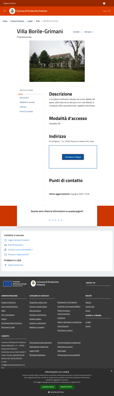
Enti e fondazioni (8, 314)
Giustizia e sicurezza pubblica (69, 306)
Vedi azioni (89, 32)
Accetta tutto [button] (48, 387)
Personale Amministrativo (11, 323)
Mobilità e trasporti (36, 327)
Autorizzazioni (63, 326)
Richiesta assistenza (37, 355)
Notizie (88, 302)
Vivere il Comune (18, 21)
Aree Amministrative (9, 306)
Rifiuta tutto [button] (66, 387)
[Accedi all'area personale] (104, 3)
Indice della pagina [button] (26, 90)
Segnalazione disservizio (38, 346)
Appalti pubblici (35, 319)
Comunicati (90, 306)
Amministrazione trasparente (69, 342)
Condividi (78, 32)
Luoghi (30, 21)
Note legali (62, 350)
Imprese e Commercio (37, 314)
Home (5, 21)
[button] (57, 392)
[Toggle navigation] (4, 10)
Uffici (3, 310)
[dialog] (57, 382)
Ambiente (61, 318)
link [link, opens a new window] (79, 382)
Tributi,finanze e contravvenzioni (64, 312)
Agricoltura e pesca (65, 330)
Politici (4, 319)
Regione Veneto (9, 3)
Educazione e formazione (67, 302)
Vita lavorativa (35, 310)
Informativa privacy (65, 346)
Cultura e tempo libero (38, 306)
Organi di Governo (8, 302)
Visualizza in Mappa (73, 157)
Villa (38, 21)
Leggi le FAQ (34, 350)
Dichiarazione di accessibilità (69, 355)
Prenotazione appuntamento (40, 342)
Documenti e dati (8, 327)
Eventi (88, 326)
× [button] (111, 371)
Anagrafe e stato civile (38, 302)
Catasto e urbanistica (37, 323)
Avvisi (88, 310)
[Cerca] (109, 11)
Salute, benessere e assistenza (69, 322)
